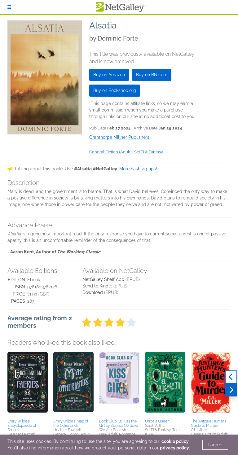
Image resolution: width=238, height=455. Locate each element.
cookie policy (175, 441)
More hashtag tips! (138, 168)
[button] (27, 384)
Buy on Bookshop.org (114, 90)
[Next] (231, 389)
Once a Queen (157, 421)
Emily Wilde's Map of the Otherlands (70, 423)
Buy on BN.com (151, 74)
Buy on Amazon (109, 74)
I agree (215, 444)
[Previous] (231, 376)
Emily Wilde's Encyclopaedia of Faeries (21, 425)
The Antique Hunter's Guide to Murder (209, 423)
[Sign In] (9, 7)
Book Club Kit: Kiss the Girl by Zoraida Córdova (118, 423)
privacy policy (174, 447)
